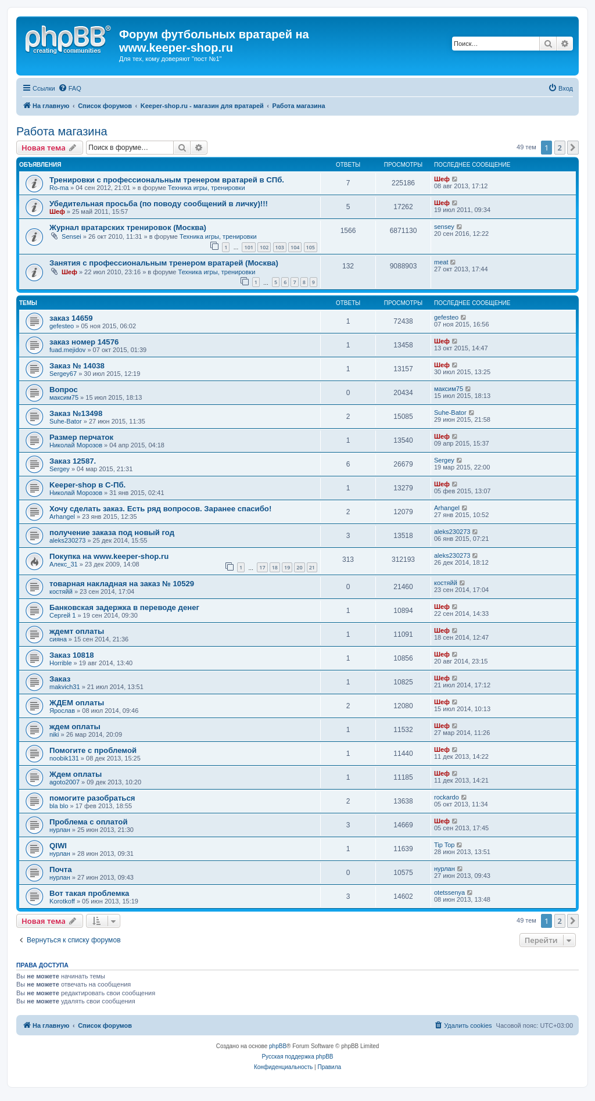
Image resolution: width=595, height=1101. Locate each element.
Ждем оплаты (75, 774)
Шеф (442, 178)
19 (287, 567)
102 (264, 247)
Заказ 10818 (71, 655)
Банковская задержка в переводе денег (124, 607)
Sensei (71, 236)
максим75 (63, 397)
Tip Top (444, 844)
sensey (444, 226)
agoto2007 (64, 782)
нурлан (59, 829)
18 (275, 567)
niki (54, 734)
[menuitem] (69, 88)
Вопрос (63, 389)
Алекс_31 (63, 564)
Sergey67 (63, 373)
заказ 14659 (71, 318)
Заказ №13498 (75, 413)
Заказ (59, 679)
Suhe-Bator (65, 421)
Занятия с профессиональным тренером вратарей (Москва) (163, 263)
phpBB (277, 1046)
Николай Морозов (75, 445)
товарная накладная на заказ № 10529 (121, 583)
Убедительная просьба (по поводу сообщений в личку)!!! (158, 203)
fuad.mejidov (67, 349)
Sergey (59, 468)
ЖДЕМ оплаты (76, 702)
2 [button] (560, 147)
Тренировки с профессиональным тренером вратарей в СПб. (166, 179)
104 (295, 247)
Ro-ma (59, 187)
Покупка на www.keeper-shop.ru (109, 556)
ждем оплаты (75, 726)
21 (312, 567)
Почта (60, 869)
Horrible (60, 662)
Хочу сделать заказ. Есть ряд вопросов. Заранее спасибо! (160, 508)
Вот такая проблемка (89, 893)
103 (279, 247)
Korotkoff (62, 901)
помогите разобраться (92, 798)
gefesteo (61, 325)
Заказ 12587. (72, 461)
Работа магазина (61, 131)
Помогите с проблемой (93, 750)
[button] (573, 148)
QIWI (58, 845)
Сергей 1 (62, 615)
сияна (58, 639)
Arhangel (62, 516)
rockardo (446, 797)
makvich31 (64, 686)
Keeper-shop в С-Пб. (87, 484)
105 (310, 247)
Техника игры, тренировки (206, 187)
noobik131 (64, 758)
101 (248, 247)
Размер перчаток (81, 437)
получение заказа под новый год (111, 532)
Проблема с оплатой (88, 821)
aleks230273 (67, 540)
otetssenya (449, 892)
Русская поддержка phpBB (297, 1056)
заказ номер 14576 (84, 342)
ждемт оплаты (76, 631)
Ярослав (62, 710)
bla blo (58, 805)
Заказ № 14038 (77, 365)
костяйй (61, 591)
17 (262, 567)
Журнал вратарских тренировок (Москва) (127, 227)
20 (299, 567)
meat (441, 262)
